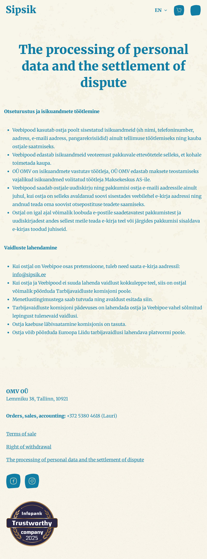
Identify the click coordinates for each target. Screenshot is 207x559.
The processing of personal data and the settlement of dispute (75, 460)
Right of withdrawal (28, 447)
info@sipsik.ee (29, 275)
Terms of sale (21, 434)
